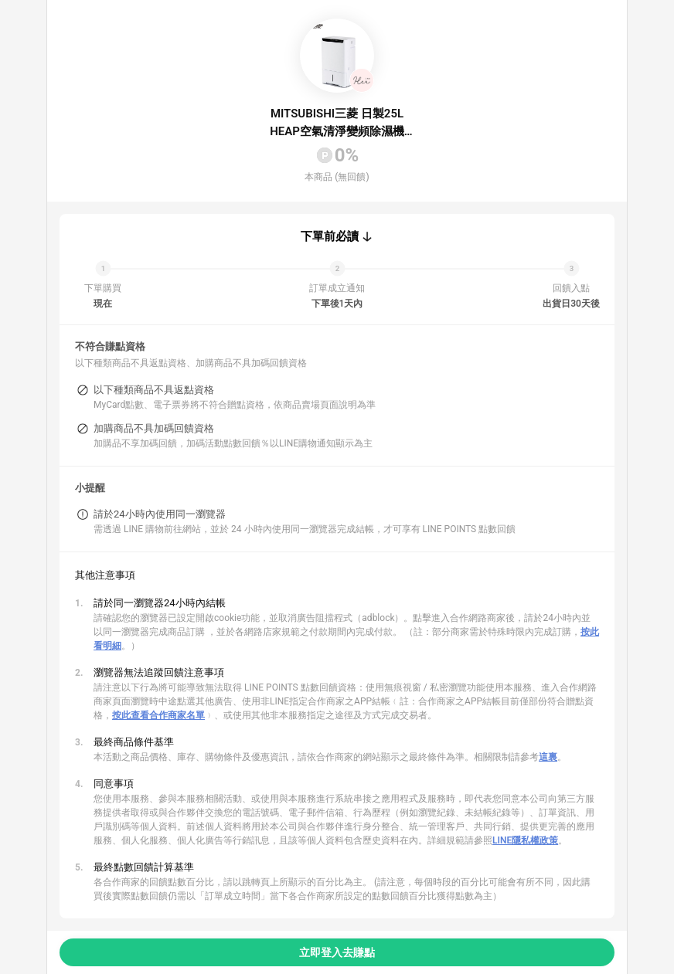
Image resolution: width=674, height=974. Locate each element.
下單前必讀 (330, 236)
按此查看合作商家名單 (158, 715)
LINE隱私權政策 (525, 840)
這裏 (548, 757)
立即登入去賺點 (337, 952)
